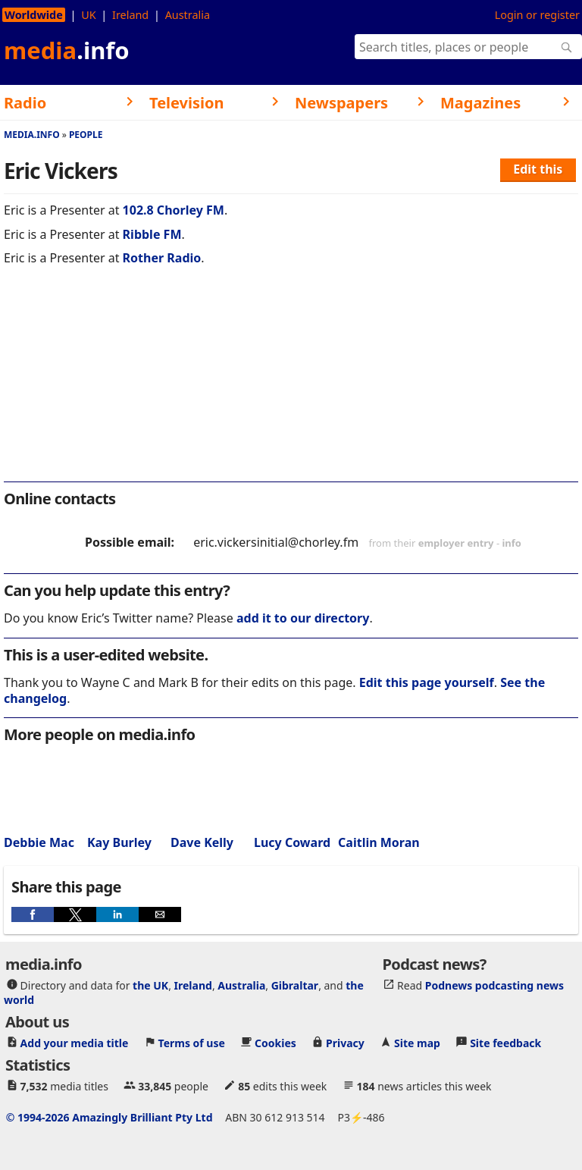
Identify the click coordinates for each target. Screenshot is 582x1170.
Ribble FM (152, 234)
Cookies (275, 1043)
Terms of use (191, 1043)
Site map (417, 1043)
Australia (187, 15)
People (86, 134)
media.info (32, 134)
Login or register (537, 15)
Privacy (345, 1043)
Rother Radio (162, 257)
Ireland (130, 15)
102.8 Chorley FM (173, 210)
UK (88, 15)
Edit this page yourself (426, 682)
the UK (150, 985)
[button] (32, 914)
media (67, 50)
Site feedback (505, 1043)
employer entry (456, 543)
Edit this (537, 169)
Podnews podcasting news (494, 985)
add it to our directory (302, 618)
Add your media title (74, 1043)
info (511, 543)
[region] (291, 383)
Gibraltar (294, 985)
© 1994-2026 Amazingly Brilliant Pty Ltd (109, 1117)
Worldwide (34, 15)
